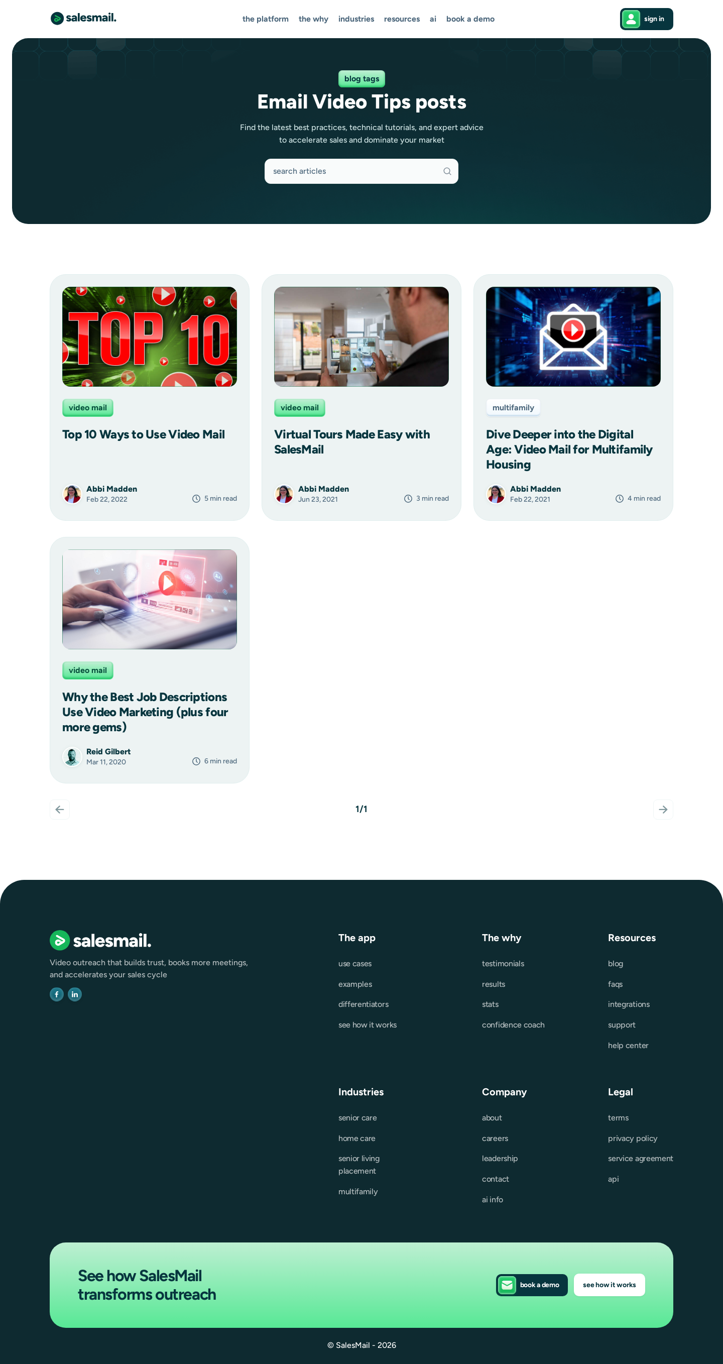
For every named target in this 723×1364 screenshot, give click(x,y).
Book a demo (470, 19)
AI (433, 19)
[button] (266, 19)
